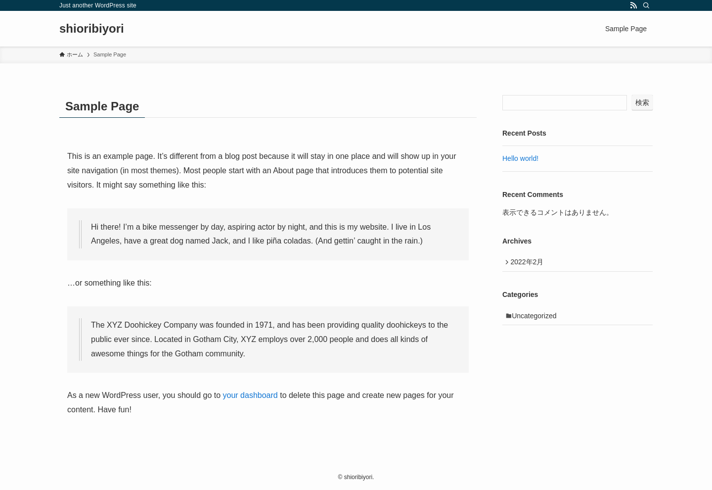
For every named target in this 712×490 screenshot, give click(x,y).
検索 (642, 102)
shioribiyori (91, 29)
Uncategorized (537, 319)
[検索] (646, 5)
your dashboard (250, 395)
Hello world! (520, 158)
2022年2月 (529, 263)
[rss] (633, 5)
